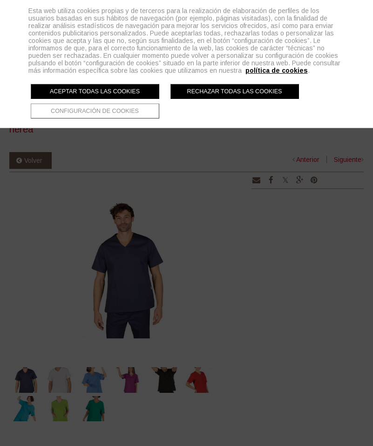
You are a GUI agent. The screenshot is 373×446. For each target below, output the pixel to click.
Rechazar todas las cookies (234, 91)
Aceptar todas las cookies (95, 91)
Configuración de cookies (95, 111)
